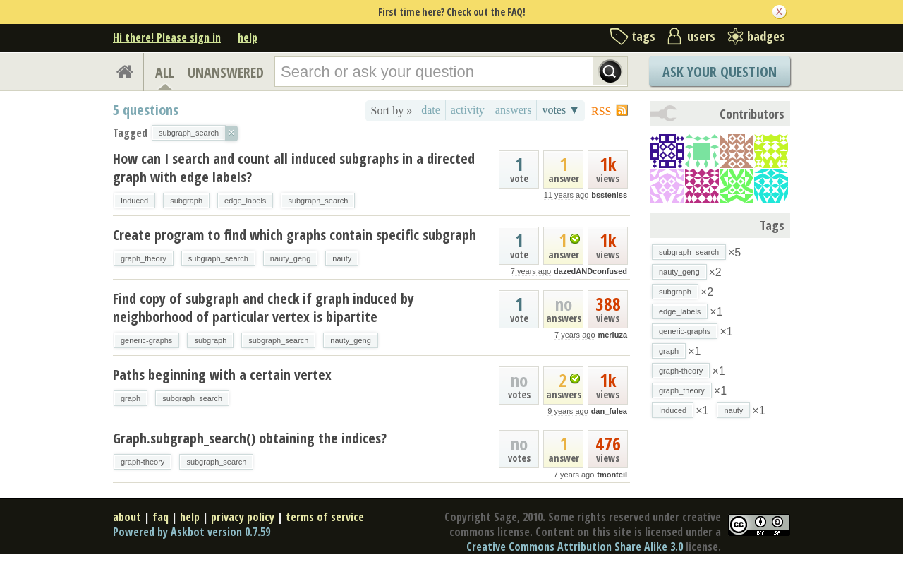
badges (766, 36)
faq (160, 517)
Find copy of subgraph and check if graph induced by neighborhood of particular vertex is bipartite (263, 307)
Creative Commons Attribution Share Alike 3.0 (574, 546)
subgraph (186, 200)
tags (643, 36)
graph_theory (143, 258)
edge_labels (245, 200)
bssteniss (609, 195)
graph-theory (142, 462)
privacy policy (242, 517)
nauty (341, 258)
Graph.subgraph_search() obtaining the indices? (250, 438)
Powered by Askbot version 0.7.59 (191, 531)
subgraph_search (318, 200)
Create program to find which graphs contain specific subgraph (294, 234)
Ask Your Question (719, 71)
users (701, 36)
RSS (601, 111)
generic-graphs (146, 340)
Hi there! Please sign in (167, 37)
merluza (612, 334)
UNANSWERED (226, 72)
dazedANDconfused (590, 271)
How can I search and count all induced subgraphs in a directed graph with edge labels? (294, 167)
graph (130, 398)
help (247, 37)
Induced (134, 200)
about (127, 517)
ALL (164, 72)
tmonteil (612, 474)
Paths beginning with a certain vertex (222, 374)
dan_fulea (609, 411)
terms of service (325, 517)
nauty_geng (290, 258)
